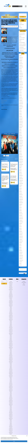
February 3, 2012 (13, 168)
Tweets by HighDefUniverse (22, 269)
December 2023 (11, 295)
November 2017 (21, 122)
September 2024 (11, 289)
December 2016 (21, 140)
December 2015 (21, 159)
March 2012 (20, 231)
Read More (4, 169)
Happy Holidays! (5, 164)
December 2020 (21, 76)
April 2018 (20, 114)
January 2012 (20, 234)
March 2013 (20, 212)
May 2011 (20, 247)
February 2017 (20, 137)
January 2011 (20, 253)
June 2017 (20, 130)
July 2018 (11, 321)
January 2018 (20, 119)
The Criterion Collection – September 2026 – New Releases (22, 35)
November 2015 (10, 359)
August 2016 (20, 146)
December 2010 (21, 255)
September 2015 (21, 164)
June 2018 (20, 111)
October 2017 (20, 124)
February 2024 (21, 73)
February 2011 (20, 252)
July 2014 (20, 186)
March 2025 (10, 286)
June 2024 (20, 68)
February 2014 (21, 194)
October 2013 (10, 388)
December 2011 (21, 236)
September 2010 (21, 260)
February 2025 (21, 63)
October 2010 (20, 258)
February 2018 (10, 327)
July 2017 (20, 129)
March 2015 (11, 368)
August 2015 (10, 362)
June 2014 (20, 188)
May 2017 (20, 132)
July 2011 (20, 244)
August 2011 (20, 242)
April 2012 (20, 229)
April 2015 (20, 172)
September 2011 (11, 418)
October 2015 (20, 162)
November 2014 (21, 180)
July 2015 (20, 167)
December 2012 (10, 400)
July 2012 (11, 406)
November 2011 (21, 237)
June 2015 (11, 365)
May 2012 (20, 228)
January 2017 (20, 138)
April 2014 (20, 191)
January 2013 (20, 215)
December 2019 (11, 301)
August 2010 (20, 261)
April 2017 (11, 339)
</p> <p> (3, 114)
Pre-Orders (7, 155)
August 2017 (20, 127)
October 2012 (20, 220)
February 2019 (21, 98)
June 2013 (20, 207)
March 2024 (20, 71)
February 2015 (21, 175)
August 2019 (20, 89)
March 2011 (20, 250)
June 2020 (20, 79)
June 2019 (20, 92)
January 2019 (20, 100)
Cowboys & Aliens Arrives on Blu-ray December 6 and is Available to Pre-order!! (5, 178)
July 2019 (20, 90)
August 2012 (20, 223)
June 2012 (20, 226)
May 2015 (20, 170)
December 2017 (21, 121)
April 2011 (11, 424)
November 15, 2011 (5, 182)
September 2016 (21, 145)
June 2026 (20, 55)
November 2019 (21, 84)
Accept (14, 441)
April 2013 (20, 210)
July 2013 (20, 205)
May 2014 (11, 380)
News (4, 155)
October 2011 (20, 239)
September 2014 (21, 183)
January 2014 (20, 196)
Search (23, 16)
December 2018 (10, 315)
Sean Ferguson (3, 166)
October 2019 (10, 303)
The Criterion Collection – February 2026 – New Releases (22, 39)
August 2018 (20, 108)
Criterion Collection (21, 24)
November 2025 (21, 57)
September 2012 (21, 221)
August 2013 (20, 204)
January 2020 (20, 81)
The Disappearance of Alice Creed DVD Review (14, 165)
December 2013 (10, 386)
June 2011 (20, 245)
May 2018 (20, 113)
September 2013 (21, 202)
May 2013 (11, 394)
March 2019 (20, 97)
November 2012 (21, 218)
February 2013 (20, 213)
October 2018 (20, 105)
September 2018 (21, 106)
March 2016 (20, 154)
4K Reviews (24, 281)
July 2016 (20, 148)
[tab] (9, 6)
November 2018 (21, 103)
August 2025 (20, 60)
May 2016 (20, 151)
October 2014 (10, 374)
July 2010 (20, 263)
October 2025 (10, 283)
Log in (17, 281)
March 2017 (20, 135)
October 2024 (20, 65)
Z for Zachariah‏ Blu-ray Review (13, 176)
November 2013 (21, 199)
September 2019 (21, 87)
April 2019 (20, 95)
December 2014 (21, 178)
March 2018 (20, 116)
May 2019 (11, 309)
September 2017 (11, 333)
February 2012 (10, 412)
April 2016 (20, 153)
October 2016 (20, 143)
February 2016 (21, 156)
